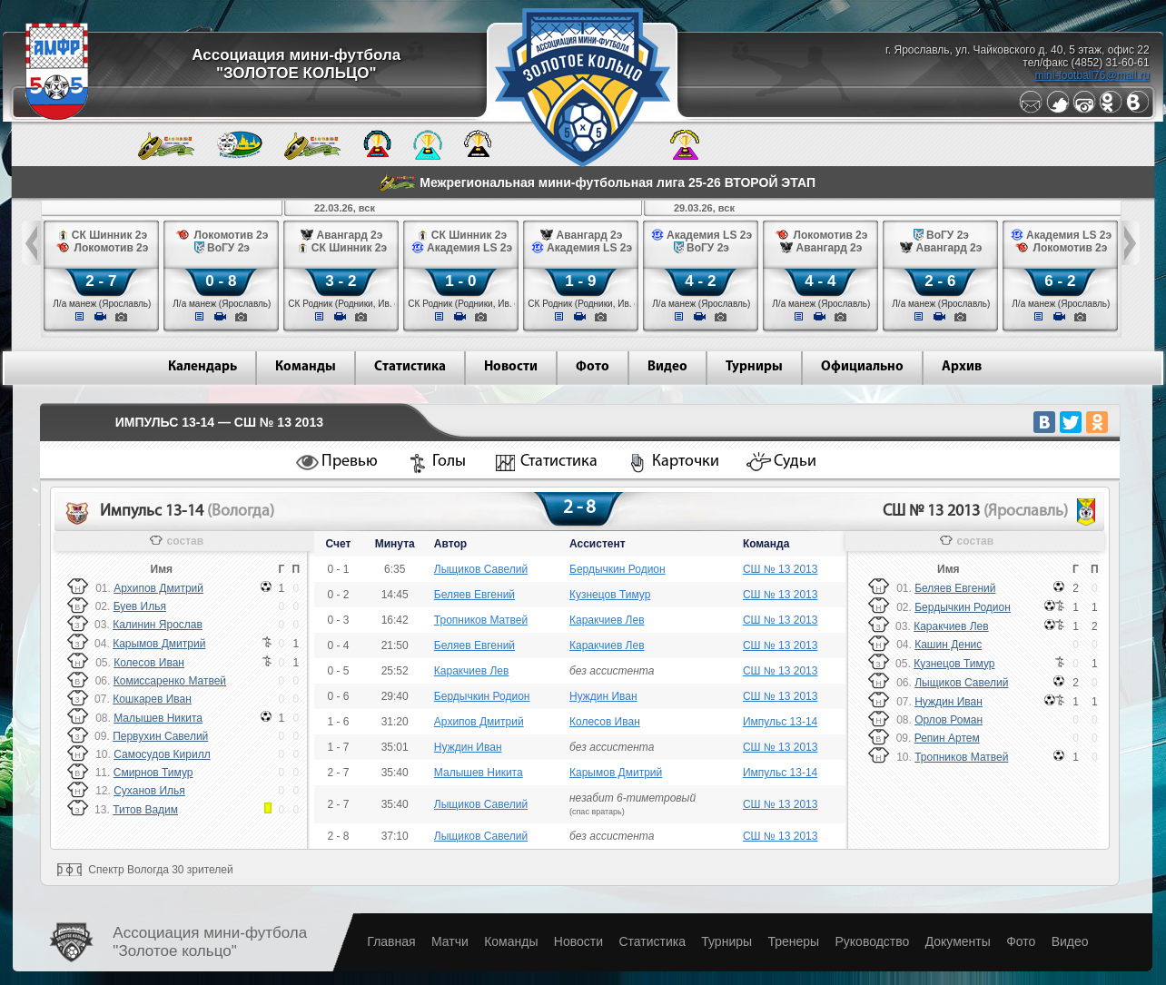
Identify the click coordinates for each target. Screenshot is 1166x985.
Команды (305, 367)
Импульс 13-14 (780, 721)
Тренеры (793, 941)
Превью (349, 461)
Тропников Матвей (481, 620)
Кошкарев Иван (152, 699)
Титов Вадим (145, 809)
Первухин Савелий (160, 736)
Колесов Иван (149, 662)
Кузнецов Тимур (609, 594)
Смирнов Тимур (153, 772)
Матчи (450, 941)
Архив (962, 367)
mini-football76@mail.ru (1091, 75)
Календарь (202, 367)
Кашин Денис (948, 644)
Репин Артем (947, 738)
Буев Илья (140, 606)
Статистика (410, 367)
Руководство (872, 941)
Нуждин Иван (603, 696)
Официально (862, 367)
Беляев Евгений (474, 594)
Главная (391, 941)
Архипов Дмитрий (158, 588)
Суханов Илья (149, 790)
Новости (511, 367)
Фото (592, 367)
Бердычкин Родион (617, 569)
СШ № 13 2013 (780, 569)
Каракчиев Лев (607, 620)
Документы (958, 941)
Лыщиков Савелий (481, 569)
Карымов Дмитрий (159, 643)
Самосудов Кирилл (162, 754)
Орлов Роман (948, 720)
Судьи (795, 461)
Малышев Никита (158, 718)
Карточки (685, 461)
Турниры (754, 367)
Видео (667, 367)
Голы (449, 461)
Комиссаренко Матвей (170, 681)
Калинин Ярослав (158, 624)
